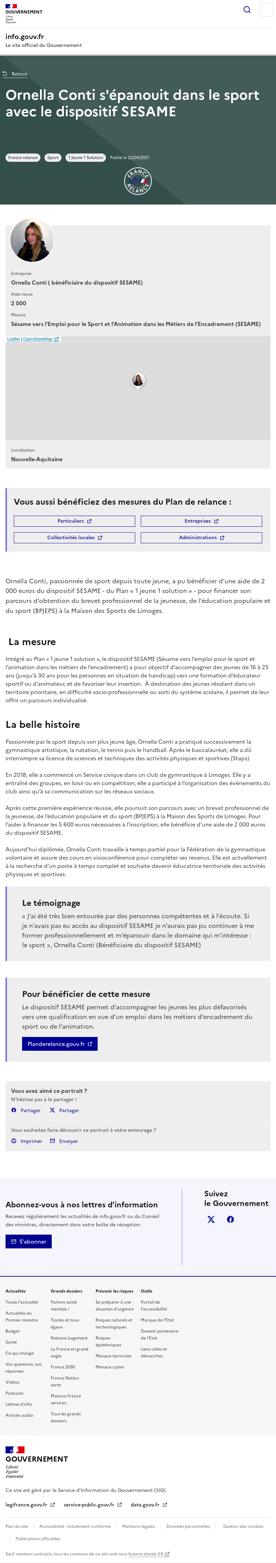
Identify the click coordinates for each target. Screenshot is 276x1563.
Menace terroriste (113, 1356)
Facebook (230, 1219)
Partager (26, 1110)
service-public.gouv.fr (90, 1504)
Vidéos (12, 1382)
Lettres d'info (19, 1404)
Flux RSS (250, 1258)
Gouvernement (37, 1459)
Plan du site (17, 1526)
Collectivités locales (71, 537)
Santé (11, 1342)
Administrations (198, 537)
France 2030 (63, 1367)
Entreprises (198, 521)
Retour (19, 74)
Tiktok (250, 1239)
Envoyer (64, 1141)
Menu (266, 10)
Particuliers (71, 521)
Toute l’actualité (22, 1302)
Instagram (211, 1239)
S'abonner (28, 1241)
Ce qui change (20, 1353)
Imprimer (26, 1141)
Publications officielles (38, 1539)
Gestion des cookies (243, 1526)
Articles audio (19, 1415)
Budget (13, 1331)
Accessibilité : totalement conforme (75, 1526)
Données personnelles (188, 1526)
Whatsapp (211, 1258)
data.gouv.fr (146, 1504)
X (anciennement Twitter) (211, 1219)
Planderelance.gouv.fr (56, 1044)
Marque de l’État (157, 1320)
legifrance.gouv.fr (27, 1504)
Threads (230, 1239)
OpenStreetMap (37, 339)
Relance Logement (69, 1338)
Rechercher (247, 10)
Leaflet (13, 339)
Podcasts (14, 1393)
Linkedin (250, 1219)
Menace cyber (110, 1367)
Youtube (230, 1258)
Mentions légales (138, 1526)
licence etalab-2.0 (145, 1554)
